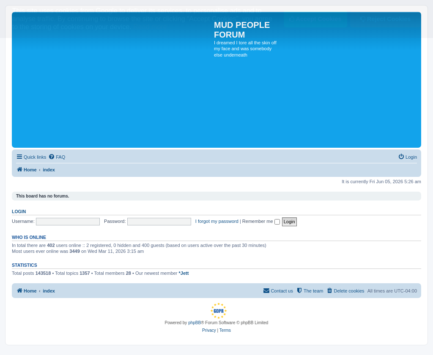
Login (19, 211)
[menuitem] (56, 157)
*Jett (184, 273)
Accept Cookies (315, 19)
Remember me (261, 221)
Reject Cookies (385, 19)
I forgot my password (216, 221)
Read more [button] (150, 26)
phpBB (194, 322)
